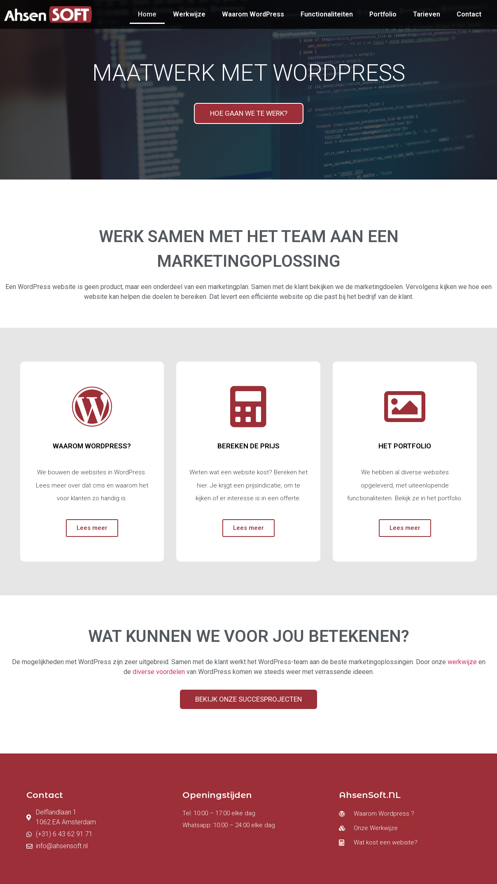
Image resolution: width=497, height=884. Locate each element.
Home (147, 14)
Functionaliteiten (327, 14)
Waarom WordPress (253, 14)
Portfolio (383, 14)
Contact (469, 14)
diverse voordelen (159, 672)
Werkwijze (189, 14)
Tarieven (426, 14)
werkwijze (463, 662)
